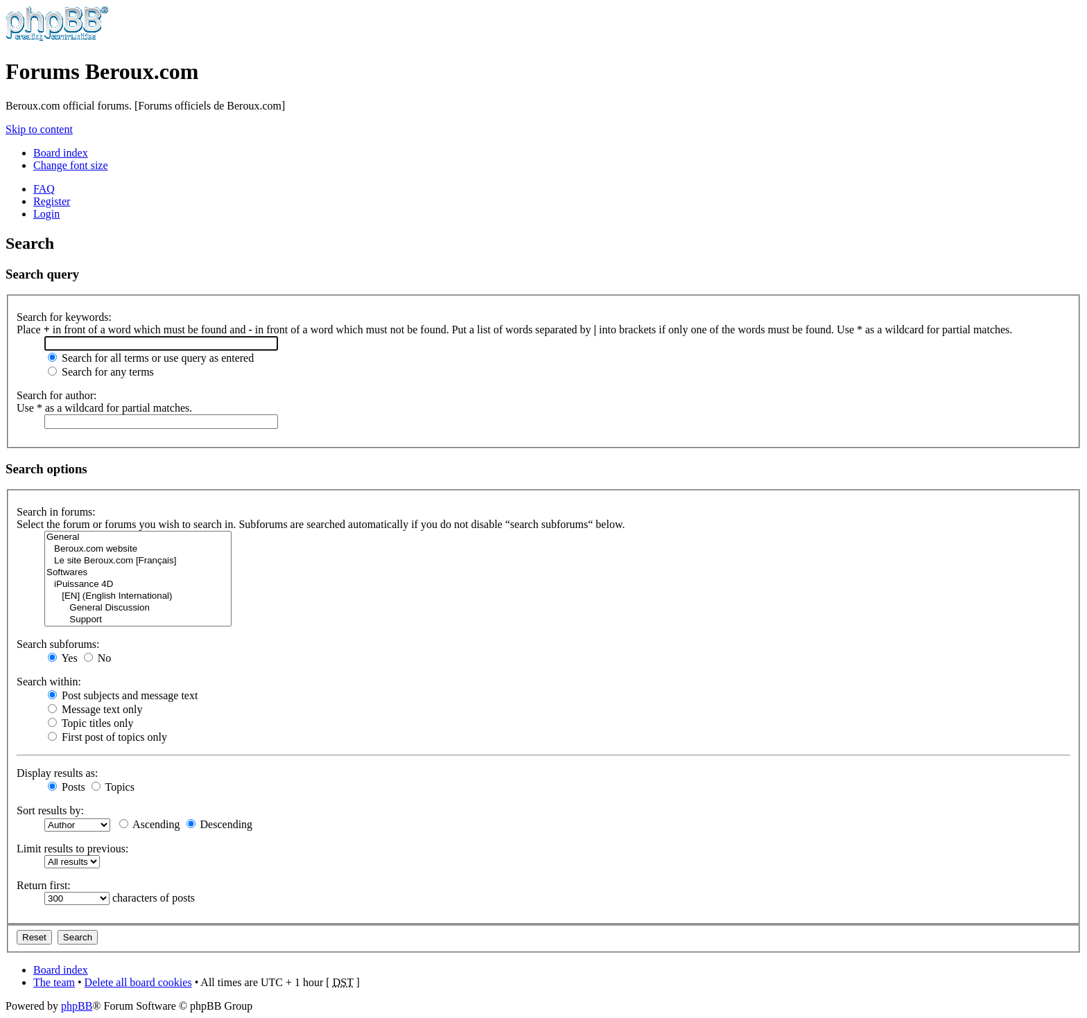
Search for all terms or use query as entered (151, 358)
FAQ (44, 189)
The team (54, 982)
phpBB (76, 1006)
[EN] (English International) (138, 596)
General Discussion (138, 608)
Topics (113, 787)
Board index (60, 153)
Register (51, 201)
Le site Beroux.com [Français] (138, 561)
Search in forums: (56, 512)
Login (46, 214)
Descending (219, 824)
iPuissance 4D (138, 584)
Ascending (149, 824)
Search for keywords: (64, 317)
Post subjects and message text (123, 695)
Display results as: (57, 773)
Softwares (138, 573)
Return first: (44, 885)
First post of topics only (107, 737)
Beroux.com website (138, 549)
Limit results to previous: (72, 848)
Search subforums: (58, 644)
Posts (66, 787)
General (138, 537)
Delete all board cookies (138, 982)
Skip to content (39, 129)
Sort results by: (50, 810)
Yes (63, 658)
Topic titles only (90, 723)
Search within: (49, 681)
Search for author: (57, 395)
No (98, 658)
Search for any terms (101, 372)
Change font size (70, 165)
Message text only (95, 709)
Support (138, 620)
